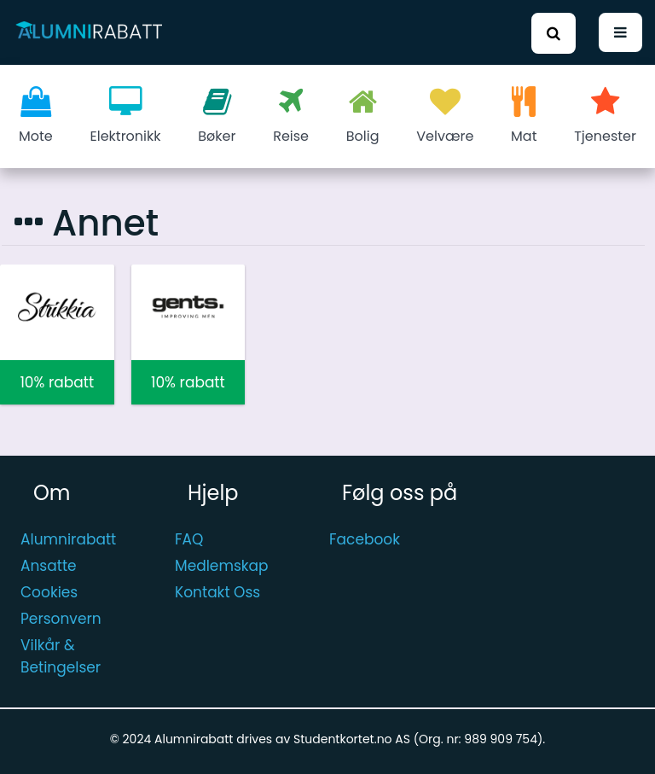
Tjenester (605, 116)
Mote (36, 116)
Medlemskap (222, 566)
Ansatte (48, 566)
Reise (291, 116)
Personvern (60, 618)
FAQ (189, 539)
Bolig (363, 116)
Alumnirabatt (68, 539)
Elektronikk (125, 116)
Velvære (444, 116)
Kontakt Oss (217, 592)
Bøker (216, 116)
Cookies (49, 592)
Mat (523, 116)
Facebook (364, 539)
